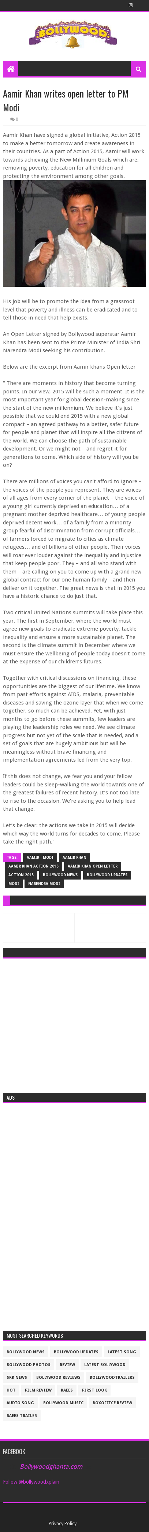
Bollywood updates (107, 875)
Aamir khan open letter (93, 866)
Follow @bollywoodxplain (31, 1482)
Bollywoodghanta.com (51, 1466)
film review (38, 1390)
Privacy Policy (63, 1523)
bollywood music (63, 1403)
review (67, 1364)
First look (94, 1390)
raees (67, 1390)
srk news (17, 1377)
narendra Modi (44, 884)
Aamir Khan (74, 858)
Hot (11, 1390)
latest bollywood (105, 1364)
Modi (13, 884)
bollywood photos (29, 1364)
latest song (122, 1352)
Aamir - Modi (40, 858)
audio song (20, 1403)
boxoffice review (112, 1403)
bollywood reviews (58, 1377)
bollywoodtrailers (112, 1377)
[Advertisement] (74, 1023)
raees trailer (22, 1415)
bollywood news (60, 875)
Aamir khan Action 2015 (33, 866)
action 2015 (21, 875)
